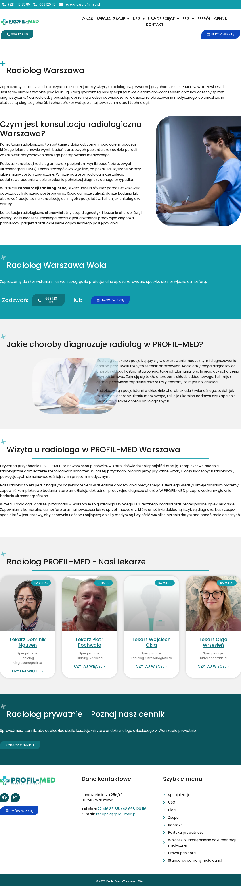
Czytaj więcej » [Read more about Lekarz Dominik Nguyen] (28, 671)
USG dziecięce (163, 18)
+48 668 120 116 (133, 808)
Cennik (221, 18)
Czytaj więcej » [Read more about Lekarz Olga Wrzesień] (213, 666)
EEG (188, 18)
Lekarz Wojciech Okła (151, 642)
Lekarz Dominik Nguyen (28, 642)
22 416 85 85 (108, 808)
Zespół (204, 18)
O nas (87, 18)
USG (139, 18)
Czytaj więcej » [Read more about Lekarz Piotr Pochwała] (89, 666)
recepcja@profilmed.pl (116, 814)
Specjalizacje (113, 18)
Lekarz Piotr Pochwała (89, 642)
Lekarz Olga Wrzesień (213, 642)
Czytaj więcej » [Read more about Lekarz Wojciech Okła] (151, 666)
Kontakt (154, 24)
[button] (113, 19)
